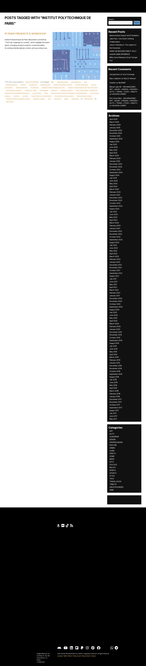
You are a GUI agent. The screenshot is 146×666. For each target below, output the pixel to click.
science (16, 96)
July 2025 (113, 144)
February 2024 (115, 192)
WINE (112, 490)
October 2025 (115, 136)
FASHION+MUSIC (116, 442)
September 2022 (116, 240)
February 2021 (115, 293)
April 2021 (113, 287)
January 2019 (115, 363)
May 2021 (113, 284)
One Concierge (128, 74)
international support (14, 90)
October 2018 (115, 371)
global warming (22, 87)
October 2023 (115, 203)
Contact (93, 656)
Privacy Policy (86, 656)
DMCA (70, 656)
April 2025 (113, 153)
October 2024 (115, 170)
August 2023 (114, 209)
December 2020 (116, 298)
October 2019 (115, 338)
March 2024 (114, 189)
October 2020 (115, 304)
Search (111, 19)
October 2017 (115, 405)
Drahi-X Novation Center (62, 85)
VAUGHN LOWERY (119, 94)
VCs (49, 99)
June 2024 (114, 181)
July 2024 (113, 178)
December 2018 (116, 366)
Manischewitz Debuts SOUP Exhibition (124, 35)
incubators (35, 87)
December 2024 (116, 164)
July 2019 (113, 346)
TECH (112, 479)
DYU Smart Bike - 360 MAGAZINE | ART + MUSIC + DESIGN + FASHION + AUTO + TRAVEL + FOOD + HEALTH (124, 100)
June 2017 (113, 416)
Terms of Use (77, 656)
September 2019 (116, 340)
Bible (65, 656)
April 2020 (113, 321)
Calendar (60, 656)
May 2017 (113, 419)
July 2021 (113, 279)
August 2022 (114, 242)
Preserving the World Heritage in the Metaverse (69, 93)
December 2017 (116, 399)
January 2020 (115, 329)
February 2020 (115, 326)
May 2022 (113, 251)
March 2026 (114, 122)
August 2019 (114, 343)
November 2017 (116, 402)
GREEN (112, 448)
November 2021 (116, 267)
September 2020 (116, 307)
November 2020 (116, 301)
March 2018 (114, 391)
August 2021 (114, 276)
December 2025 (116, 130)
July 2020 (113, 312)
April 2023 (113, 220)
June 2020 (114, 315)
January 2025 (115, 161)
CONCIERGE (114, 437)
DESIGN (113, 439)
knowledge (44, 90)
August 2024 (114, 175)
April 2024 (113, 186)
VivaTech (57, 99)
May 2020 (113, 318)
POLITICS (113, 465)
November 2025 (116, 133)
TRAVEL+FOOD (115, 481)
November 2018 (116, 368)
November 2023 (116, 200)
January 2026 (115, 128)
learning (54, 90)
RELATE (113, 467)
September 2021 (116, 273)
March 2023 (114, 223)
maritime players (66, 90)
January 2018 (115, 396)
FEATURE (113, 445)
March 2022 (114, 256)
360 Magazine (62, 82)
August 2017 (114, 410)
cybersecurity (45, 85)
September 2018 (116, 374)
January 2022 (115, 262)
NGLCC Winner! (130, 78)
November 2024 (116, 167)
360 (52, 82)
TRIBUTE (113, 484)
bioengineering (11, 85)
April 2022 (113, 254)
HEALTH (113, 453)
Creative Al (33, 85)
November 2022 (116, 234)
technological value (84, 96)
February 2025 (115, 158)
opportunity (36, 93)
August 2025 (114, 141)
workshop (75, 99)
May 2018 (113, 385)
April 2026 (113, 119)
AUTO (112, 434)
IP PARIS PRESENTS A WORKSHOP (25, 33)
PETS (112, 462)
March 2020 (114, 324)
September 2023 (116, 206)
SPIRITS (113, 470)
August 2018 (114, 377)
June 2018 (113, 382)
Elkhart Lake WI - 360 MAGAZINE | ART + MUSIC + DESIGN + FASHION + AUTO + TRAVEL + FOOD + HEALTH (124, 89)
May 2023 (113, 217)
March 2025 (114, 155)
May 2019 (113, 352)
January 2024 (115, 195)
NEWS (112, 459)
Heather (113, 83)
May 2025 (113, 150)
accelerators (76, 82)
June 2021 (113, 282)
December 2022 (116, 231)
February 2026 (115, 125)
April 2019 (113, 354)
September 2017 (116, 408)
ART (111, 431)
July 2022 (113, 245)
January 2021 (115, 296)
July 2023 (113, 212)
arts (85, 82)
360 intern (10, 101)
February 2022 (115, 259)
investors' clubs (31, 90)
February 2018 (115, 394)
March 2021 (114, 290)
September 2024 (116, 172)
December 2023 (116, 198)
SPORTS (113, 473)
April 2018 (113, 388)
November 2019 (116, 335)
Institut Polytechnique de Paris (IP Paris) (83, 87)
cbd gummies (115, 74)
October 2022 (115, 237)
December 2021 (116, 265)
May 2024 (113, 183)
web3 (66, 99)
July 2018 (113, 380)
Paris (46, 93)
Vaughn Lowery (39, 99)
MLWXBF (122, 83)
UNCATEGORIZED (32, 82)
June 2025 (114, 147)
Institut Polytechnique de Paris (53, 87)
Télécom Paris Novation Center (18, 99)
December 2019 (116, 332)
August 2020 (114, 310)
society (25, 96)
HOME (112, 456)
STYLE (112, 476)
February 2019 (115, 360)
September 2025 (116, 139)
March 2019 (114, 357)
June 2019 (113, 349)
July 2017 (113, 413)
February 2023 (115, 225)
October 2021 (115, 270)
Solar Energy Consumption (41, 96)
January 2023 (115, 228)
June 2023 (114, 214)
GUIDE (112, 451)
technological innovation (64, 96)
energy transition (81, 85)
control (23, 85)
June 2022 (114, 248)
